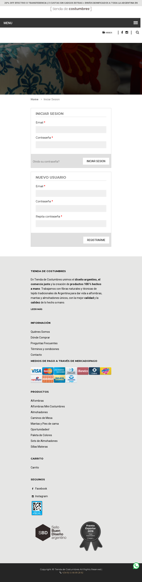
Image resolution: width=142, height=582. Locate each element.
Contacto (36, 354)
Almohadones (39, 412)
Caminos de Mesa (41, 417)
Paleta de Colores (41, 435)
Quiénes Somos (40, 331)
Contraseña (44, 137)
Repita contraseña (49, 216)
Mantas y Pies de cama (45, 423)
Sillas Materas (39, 446)
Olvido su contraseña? (46, 161)
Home (34, 99)
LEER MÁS (36, 309)
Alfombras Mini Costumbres (48, 406)
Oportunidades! (40, 429)
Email (40, 122)
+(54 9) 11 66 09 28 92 (72, 572)
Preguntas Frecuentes (44, 343)
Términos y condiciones (45, 349)
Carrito (35, 467)
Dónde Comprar (40, 337)
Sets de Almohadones (44, 440)
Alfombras (37, 400)
